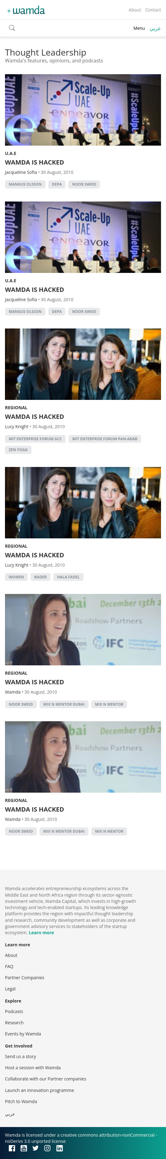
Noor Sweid (84, 184)
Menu (139, 28)
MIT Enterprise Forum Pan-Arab (104, 438)
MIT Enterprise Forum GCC (35, 438)
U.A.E (10, 153)
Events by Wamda (23, 1034)
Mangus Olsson (25, 184)
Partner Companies (24, 977)
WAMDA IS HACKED (34, 162)
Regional (16, 407)
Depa (57, 184)
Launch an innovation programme (39, 1090)
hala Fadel (68, 577)
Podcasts (14, 1011)
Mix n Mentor (109, 704)
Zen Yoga (18, 449)
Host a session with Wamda (33, 1068)
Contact (153, 10)
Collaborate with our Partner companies (45, 1079)
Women (16, 577)
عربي (155, 28)
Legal (10, 989)
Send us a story (20, 1056)
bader (40, 577)
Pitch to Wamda (21, 1101)
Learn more (41, 932)
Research (14, 1022)
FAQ (9, 966)
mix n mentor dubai (64, 704)
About (135, 10)
